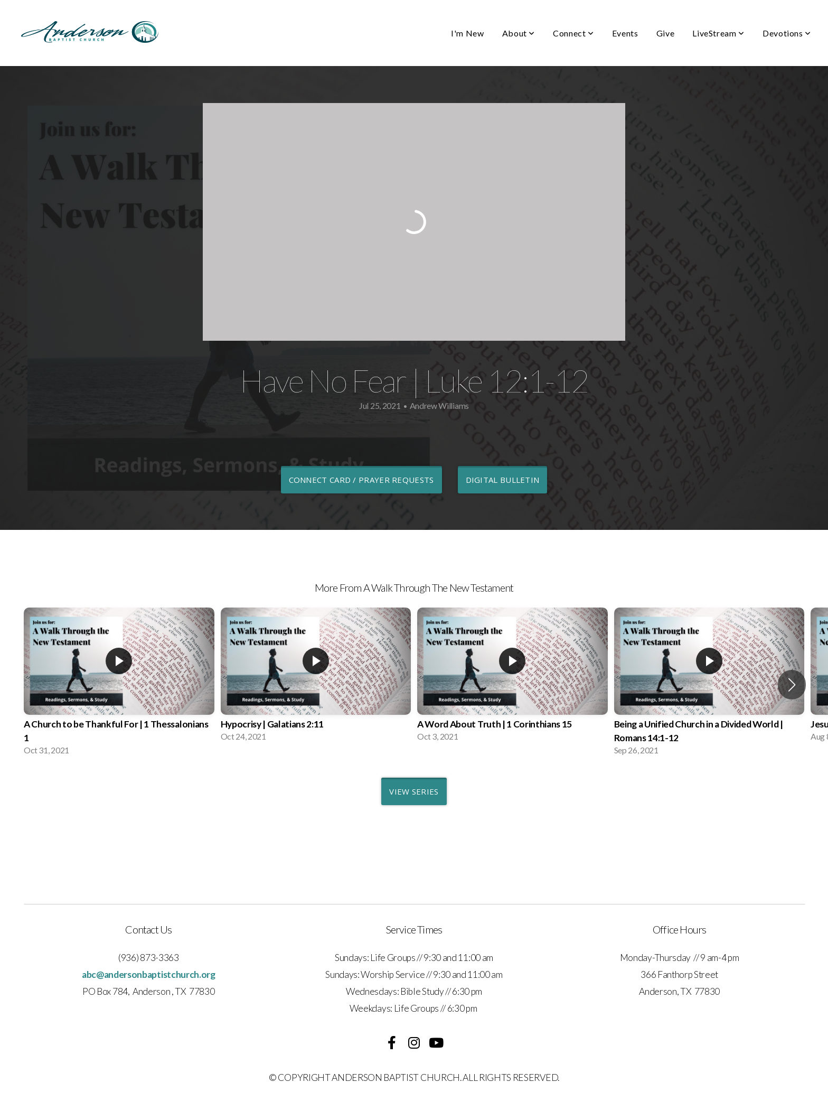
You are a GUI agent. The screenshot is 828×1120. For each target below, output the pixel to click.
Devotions (787, 33)
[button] (792, 684)
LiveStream (718, 33)
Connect (573, 33)
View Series (413, 791)
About (518, 33)
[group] (119, 685)
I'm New (467, 33)
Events (625, 33)
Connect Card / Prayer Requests (361, 479)
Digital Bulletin (503, 479)
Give (665, 33)
